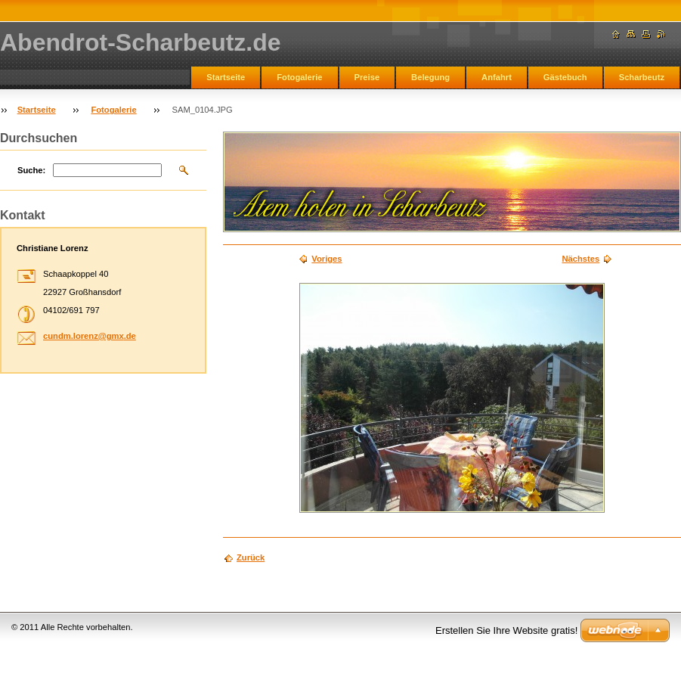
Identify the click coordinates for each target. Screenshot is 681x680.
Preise (367, 77)
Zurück (251, 557)
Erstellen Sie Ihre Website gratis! (506, 630)
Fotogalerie (299, 77)
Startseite (225, 77)
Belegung (430, 77)
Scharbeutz (641, 77)
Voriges (326, 258)
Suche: (31, 170)
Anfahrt (496, 77)
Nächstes (580, 258)
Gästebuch (565, 77)
